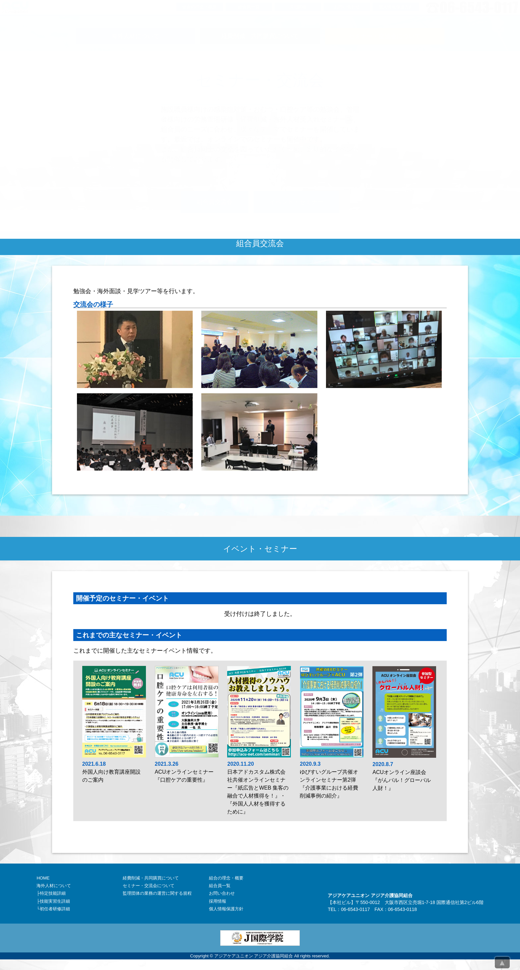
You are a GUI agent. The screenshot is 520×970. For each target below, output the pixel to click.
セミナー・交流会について (148, 885)
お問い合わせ (222, 893)
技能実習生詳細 (55, 901)
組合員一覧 (219, 885)
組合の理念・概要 (226, 877)
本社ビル (341, 902)
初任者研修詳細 (55, 908)
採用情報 (217, 901)
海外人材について (53, 885)
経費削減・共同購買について (151, 877)
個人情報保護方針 (226, 908)
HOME (42, 877)
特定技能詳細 (53, 893)
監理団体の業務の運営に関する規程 (157, 893)
